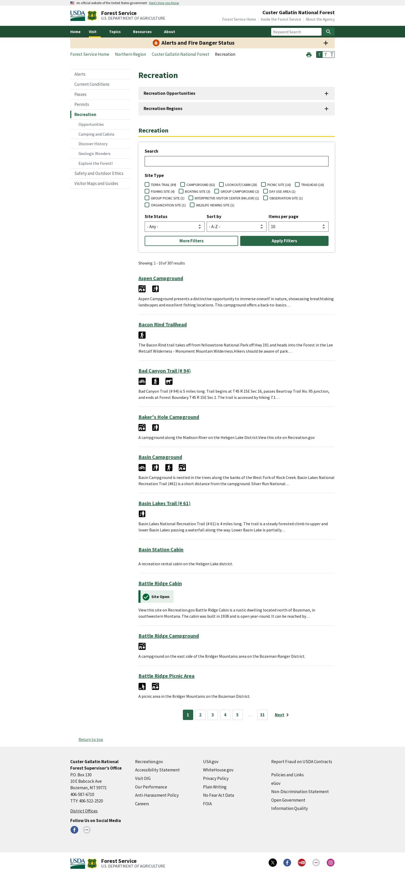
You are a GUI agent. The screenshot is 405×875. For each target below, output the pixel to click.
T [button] (319, 54)
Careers (142, 804)
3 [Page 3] (213, 715)
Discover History (93, 143)
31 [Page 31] (262, 715)
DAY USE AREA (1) (282, 191)
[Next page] (283, 715)
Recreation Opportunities (169, 93)
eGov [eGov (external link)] (276, 783)
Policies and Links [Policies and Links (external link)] (287, 775)
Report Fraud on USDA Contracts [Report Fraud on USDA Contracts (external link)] (301, 761)
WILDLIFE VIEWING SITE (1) (215, 205)
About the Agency (320, 19)
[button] (309, 54)
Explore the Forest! (96, 163)
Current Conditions (92, 84)
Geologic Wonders (95, 153)
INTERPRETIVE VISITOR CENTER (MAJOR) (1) (227, 198)
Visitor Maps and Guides (96, 183)
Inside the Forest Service (281, 19)
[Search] (328, 32)
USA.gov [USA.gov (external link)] (211, 761)
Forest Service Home (239, 19)
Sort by (214, 216)
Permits (81, 104)
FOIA (207, 804)
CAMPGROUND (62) (200, 184)
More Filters (192, 241)
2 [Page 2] (200, 715)
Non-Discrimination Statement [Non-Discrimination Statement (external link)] (300, 791)
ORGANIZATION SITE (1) (168, 205)
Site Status (156, 216)
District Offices (84, 811)
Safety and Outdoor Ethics (98, 173)
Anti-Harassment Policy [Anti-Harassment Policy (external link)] (157, 795)
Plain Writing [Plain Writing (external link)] (215, 787)
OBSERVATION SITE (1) (286, 198)
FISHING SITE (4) (163, 191)
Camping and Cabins (96, 134)
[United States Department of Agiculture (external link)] (78, 16)
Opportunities (91, 124)
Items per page (283, 216)
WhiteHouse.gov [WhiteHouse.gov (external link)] (218, 770)
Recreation (85, 114)
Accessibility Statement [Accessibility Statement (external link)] (157, 770)
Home (75, 31)
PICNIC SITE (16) (279, 184)
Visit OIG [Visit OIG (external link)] (143, 778)
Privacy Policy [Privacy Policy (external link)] (216, 778)
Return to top (91, 739)
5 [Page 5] (237, 715)
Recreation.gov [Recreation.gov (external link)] (149, 761)
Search (151, 151)
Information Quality (289, 808)
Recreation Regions (163, 108)
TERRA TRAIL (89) (163, 184)
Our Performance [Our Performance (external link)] (151, 787)
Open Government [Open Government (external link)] (288, 800)
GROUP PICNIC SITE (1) (167, 198)
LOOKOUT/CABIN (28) (241, 184)
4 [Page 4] (225, 715)
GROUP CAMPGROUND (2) (240, 191)
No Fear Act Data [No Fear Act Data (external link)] (218, 795)
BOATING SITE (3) (197, 191)
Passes (80, 94)
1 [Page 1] (188, 715)
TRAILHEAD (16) (312, 184)
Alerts (79, 74)
